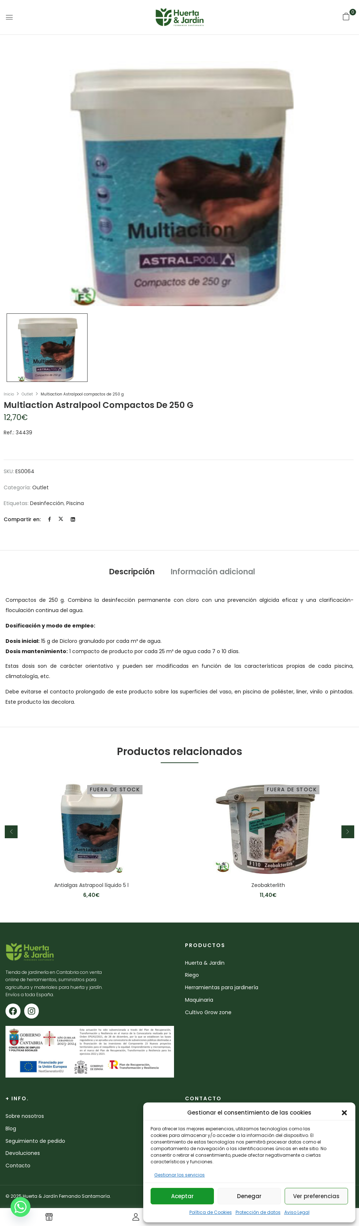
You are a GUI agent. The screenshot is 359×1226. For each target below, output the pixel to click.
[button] (344, 1112)
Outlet (27, 394)
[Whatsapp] (20, 1207)
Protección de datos (258, 1212)
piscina (75, 503)
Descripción (132, 571)
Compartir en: (22, 519)
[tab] (132, 572)
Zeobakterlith (268, 885)
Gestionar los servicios (179, 1175)
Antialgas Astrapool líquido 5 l (91, 885)
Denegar (249, 1196)
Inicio (9, 394)
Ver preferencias (316, 1196)
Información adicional (213, 571)
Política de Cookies (210, 1212)
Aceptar (182, 1196)
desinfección (47, 503)
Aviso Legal (297, 1212)
